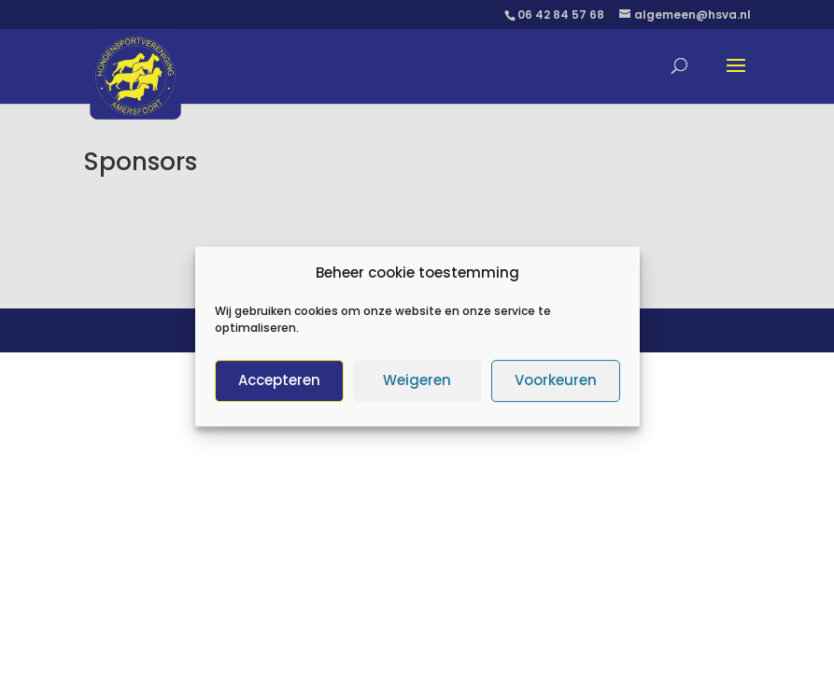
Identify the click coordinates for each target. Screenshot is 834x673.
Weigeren (417, 385)
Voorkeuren (556, 385)
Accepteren (279, 385)
